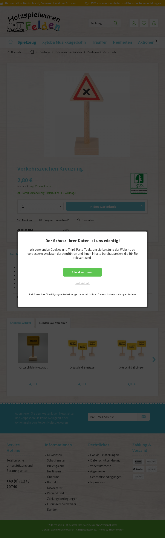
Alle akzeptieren (82, 272)
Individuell (82, 283)
